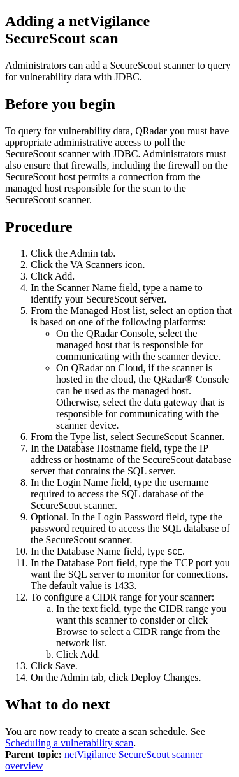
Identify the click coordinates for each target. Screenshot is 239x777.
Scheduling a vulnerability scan (69, 743)
